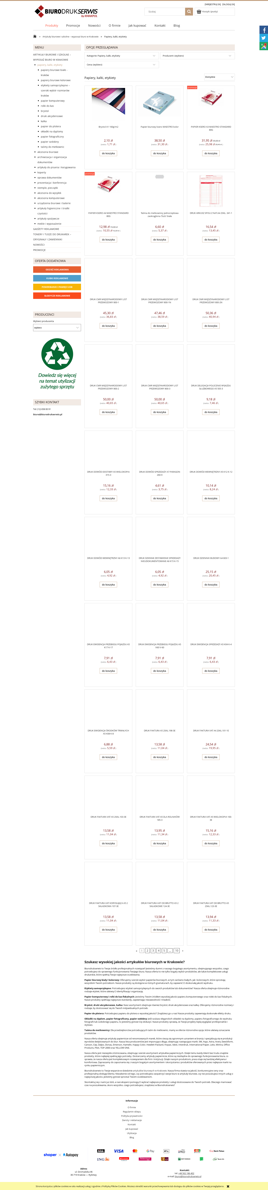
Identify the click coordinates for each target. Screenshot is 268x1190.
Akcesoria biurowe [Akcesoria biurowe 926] (47, 152)
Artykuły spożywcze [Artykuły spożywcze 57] (48, 218)
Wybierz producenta (43, 321)
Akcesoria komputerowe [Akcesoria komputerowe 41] (51, 198)
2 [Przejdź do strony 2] (147, 950)
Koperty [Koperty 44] (41, 172)
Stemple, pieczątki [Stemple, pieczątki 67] (47, 187)
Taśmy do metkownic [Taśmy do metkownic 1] (52, 146)
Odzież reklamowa (57, 269)
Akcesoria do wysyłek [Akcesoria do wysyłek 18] (49, 193)
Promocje (39, 250)
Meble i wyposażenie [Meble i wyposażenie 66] (49, 223)
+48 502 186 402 (186, 1173)
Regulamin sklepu (132, 1111)
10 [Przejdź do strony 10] (176, 950)
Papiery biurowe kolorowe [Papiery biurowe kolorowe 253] (56, 80)
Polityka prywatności (131, 1115)
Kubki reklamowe (57, 278)
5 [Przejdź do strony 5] (164, 950)
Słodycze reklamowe (57, 295)
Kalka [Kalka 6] (44, 121)
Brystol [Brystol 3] (45, 111)
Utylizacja (132, 1133)
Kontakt (132, 1124)
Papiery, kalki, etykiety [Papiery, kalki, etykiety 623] (49, 64)
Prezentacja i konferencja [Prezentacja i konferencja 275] (51, 182)
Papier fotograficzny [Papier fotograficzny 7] (52, 136)
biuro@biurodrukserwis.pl (188, 1176)
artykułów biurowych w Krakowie (150, 1070)
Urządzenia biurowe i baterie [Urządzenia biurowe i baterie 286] (54, 203)
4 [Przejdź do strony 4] (158, 950)
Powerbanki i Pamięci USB (57, 286)
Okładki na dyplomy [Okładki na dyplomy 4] (52, 131)
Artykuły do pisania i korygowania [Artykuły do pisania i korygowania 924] (56, 167)
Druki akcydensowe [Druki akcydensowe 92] (52, 116)
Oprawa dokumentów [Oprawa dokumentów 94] (49, 177)
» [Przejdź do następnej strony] (182, 950)
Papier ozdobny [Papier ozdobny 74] (50, 141)
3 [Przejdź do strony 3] (153, 950)
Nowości (39, 244)
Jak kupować (131, 1128)
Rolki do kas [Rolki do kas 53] (47, 105)
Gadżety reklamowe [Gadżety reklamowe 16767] (46, 229)
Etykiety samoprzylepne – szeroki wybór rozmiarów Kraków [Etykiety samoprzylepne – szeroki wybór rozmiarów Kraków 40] (55, 90)
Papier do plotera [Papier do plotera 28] (51, 126)
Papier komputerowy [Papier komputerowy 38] (53, 100)
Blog (132, 1137)
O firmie (132, 1107)
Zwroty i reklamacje (132, 1120)
